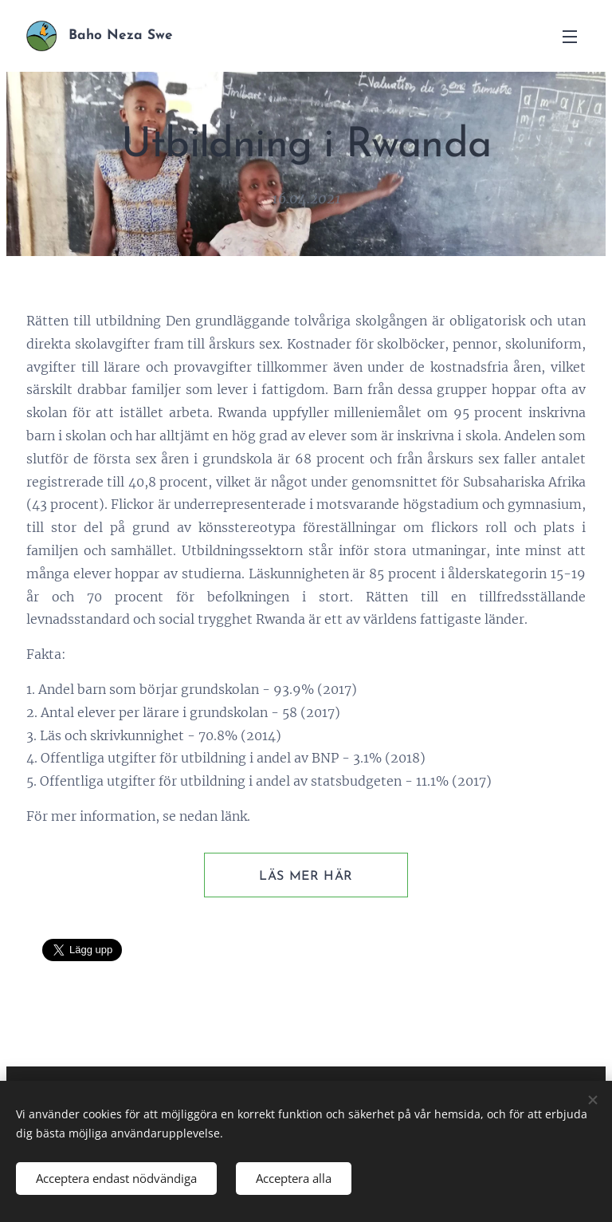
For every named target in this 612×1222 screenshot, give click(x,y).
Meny (570, 36)
